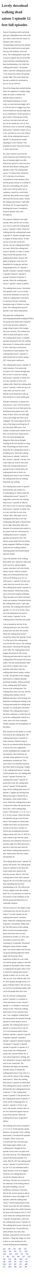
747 (26, 1259)
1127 (29, 1256)
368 (26, 1266)
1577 (25, 1248)
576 (13, 1256)
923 (20, 1266)
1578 (16, 1254)
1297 (26, 1251)
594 (10, 1251)
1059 (20, 1259)
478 (15, 1251)
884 (20, 1248)
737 (4, 1266)
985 (15, 1259)
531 (20, 1251)
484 (18, 1256)
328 (26, 1261)
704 (4, 1261)
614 (27, 1254)
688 (15, 1266)
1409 (26, 1264)
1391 (4, 1251)
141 (22, 1254)
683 (15, 1264)
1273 (10, 1254)
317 (15, 1261)
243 (9, 1248)
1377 (20, 1261)
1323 (4, 1254)
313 (20, 1264)
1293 (4, 1264)
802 (8, 1256)
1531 (9, 1261)
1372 (9, 1259)
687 (10, 1264)
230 (4, 1259)
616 (4, 1248)
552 (14, 1248)
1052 (9, 1266)
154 (23, 1256)
